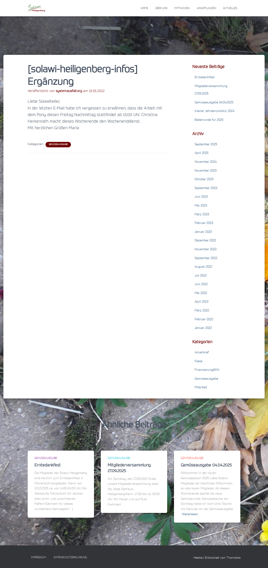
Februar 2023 (204, 223)
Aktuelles (230, 8)
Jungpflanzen (206, 8)
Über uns (161, 8)
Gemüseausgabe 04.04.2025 (214, 102)
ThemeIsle (233, 558)
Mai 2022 (201, 293)
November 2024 (206, 162)
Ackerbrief (202, 352)
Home (144, 8)
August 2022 (203, 267)
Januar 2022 (203, 328)
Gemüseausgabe (58, 144)
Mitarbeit (201, 387)
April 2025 (201, 153)
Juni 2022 (201, 284)
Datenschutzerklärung (70, 557)
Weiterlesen (190, 514)
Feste (198, 361)
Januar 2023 (203, 232)
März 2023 (202, 214)
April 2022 (201, 301)
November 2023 (206, 170)
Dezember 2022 (205, 240)
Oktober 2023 (204, 179)
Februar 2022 (204, 319)
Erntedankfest (205, 77)
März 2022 (202, 310)
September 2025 (206, 144)
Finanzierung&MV (207, 370)
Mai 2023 (201, 205)
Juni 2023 (201, 197)
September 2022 (206, 258)
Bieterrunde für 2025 (209, 120)
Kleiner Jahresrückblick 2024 (214, 111)
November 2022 (206, 249)
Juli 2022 (201, 275)
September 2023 (206, 188)
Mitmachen (182, 8)
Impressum (38, 557)
